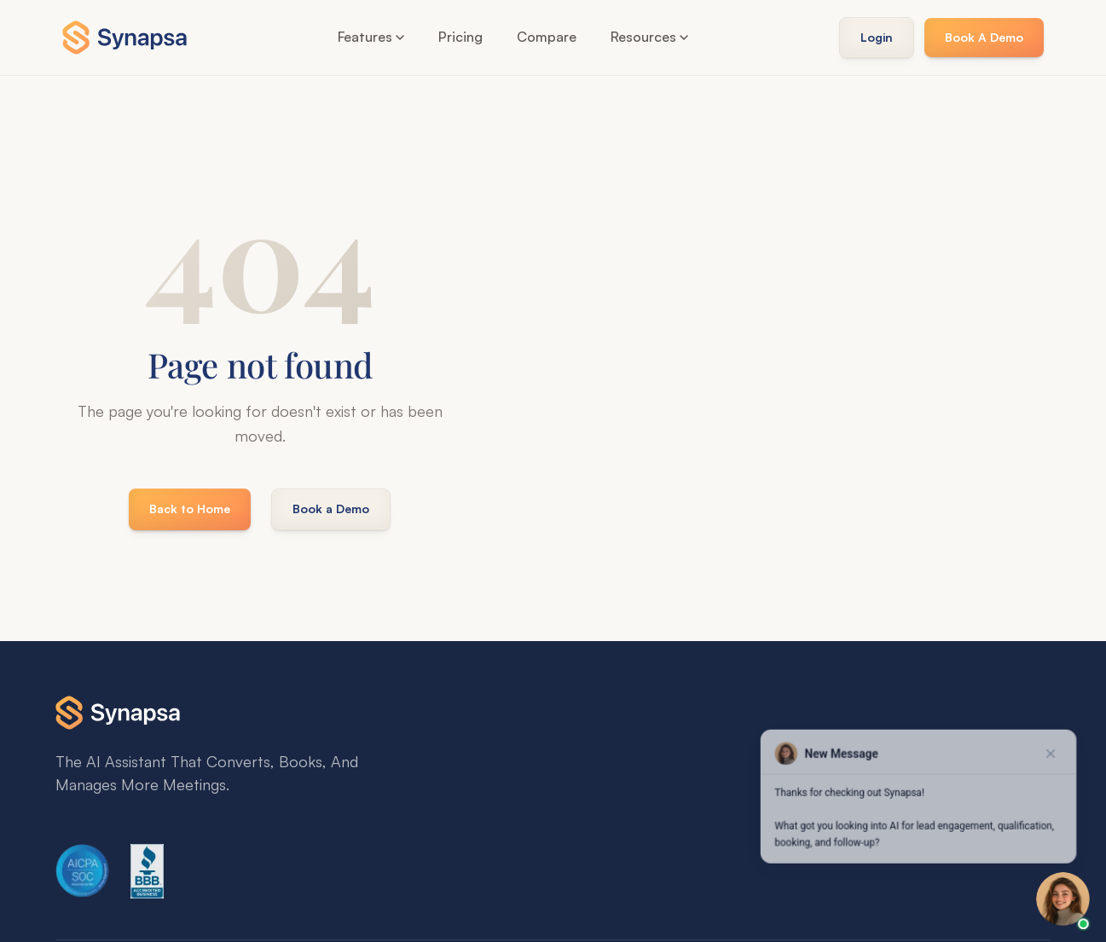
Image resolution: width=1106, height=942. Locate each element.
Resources (649, 36)
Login (876, 37)
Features (371, 36)
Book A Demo (984, 37)
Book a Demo (330, 508)
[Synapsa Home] (124, 37)
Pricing (460, 36)
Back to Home (189, 508)
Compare (546, 36)
